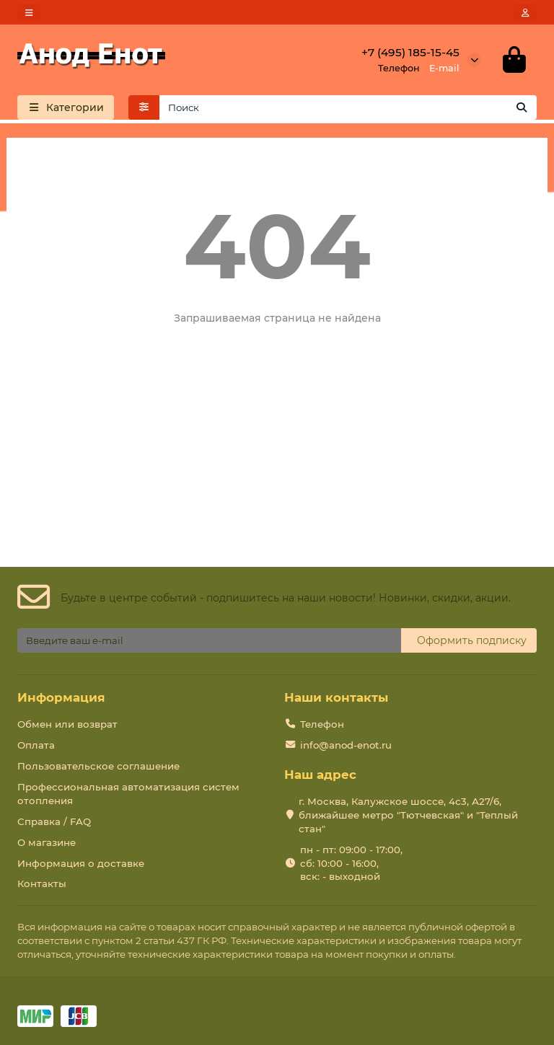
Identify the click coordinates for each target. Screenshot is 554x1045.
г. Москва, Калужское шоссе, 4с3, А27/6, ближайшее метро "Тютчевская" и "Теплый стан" (408, 814)
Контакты (41, 883)
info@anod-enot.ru (346, 745)
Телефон (322, 724)
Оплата (36, 745)
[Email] (209, 640)
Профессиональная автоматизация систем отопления (128, 793)
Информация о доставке (80, 863)
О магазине (46, 842)
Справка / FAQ (54, 821)
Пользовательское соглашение (98, 766)
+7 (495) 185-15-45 (410, 52)
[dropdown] (28, 12)
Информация (61, 697)
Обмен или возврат (67, 724)
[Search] (348, 107)
